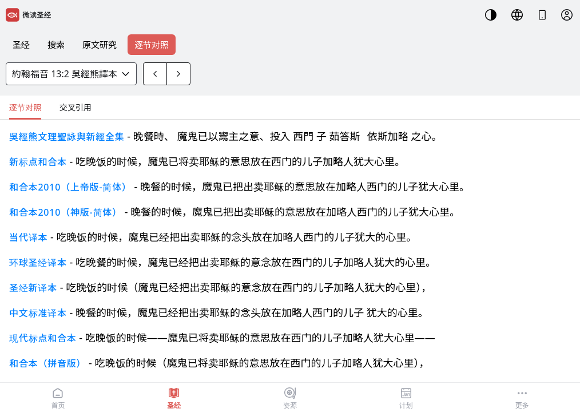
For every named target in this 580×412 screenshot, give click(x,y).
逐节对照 (151, 44)
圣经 (21, 44)
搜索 (56, 44)
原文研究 (99, 44)
